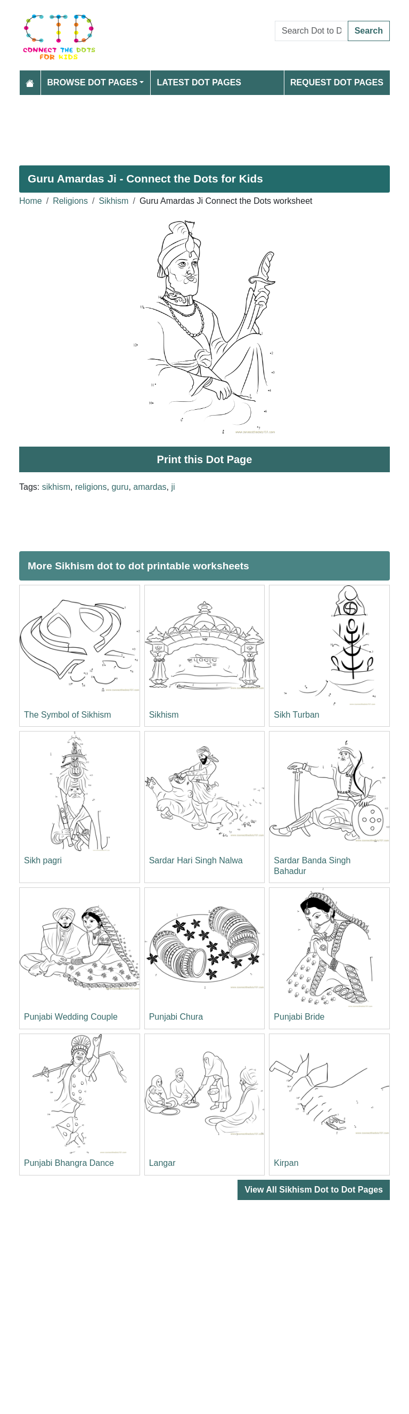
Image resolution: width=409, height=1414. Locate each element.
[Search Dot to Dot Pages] (311, 31)
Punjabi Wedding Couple (71, 1016)
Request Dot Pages (336, 82)
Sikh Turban (296, 714)
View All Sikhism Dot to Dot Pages (313, 1189)
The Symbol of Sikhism (67, 714)
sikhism (56, 486)
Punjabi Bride (299, 1016)
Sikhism (113, 200)
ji (173, 486)
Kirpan (286, 1162)
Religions (70, 200)
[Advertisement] (204, 126)
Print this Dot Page (204, 459)
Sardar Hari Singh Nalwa (196, 860)
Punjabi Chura (176, 1016)
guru (119, 486)
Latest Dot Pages (199, 82)
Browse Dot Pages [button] (92, 82)
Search (369, 30)
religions (91, 486)
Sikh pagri (43, 860)
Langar (162, 1162)
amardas (149, 486)
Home (30, 200)
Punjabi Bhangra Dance (69, 1162)
